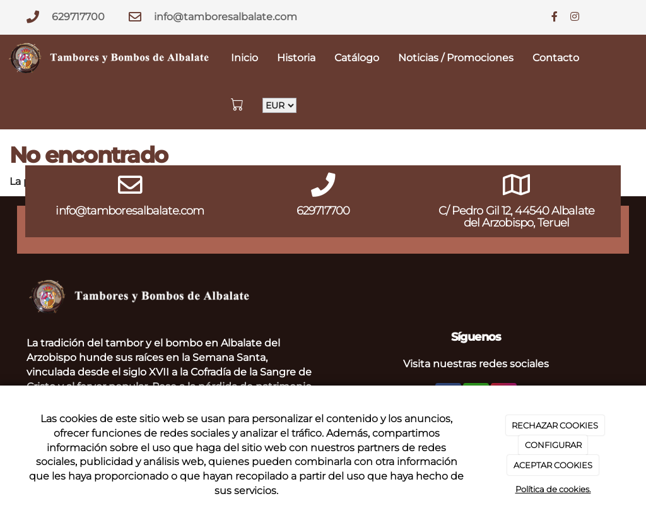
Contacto (555, 58)
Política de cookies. (553, 489)
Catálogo (356, 58)
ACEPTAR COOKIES (553, 465)
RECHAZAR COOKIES (555, 425)
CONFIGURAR (553, 445)
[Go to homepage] (110, 58)
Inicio (244, 58)
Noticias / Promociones (456, 58)
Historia (296, 58)
